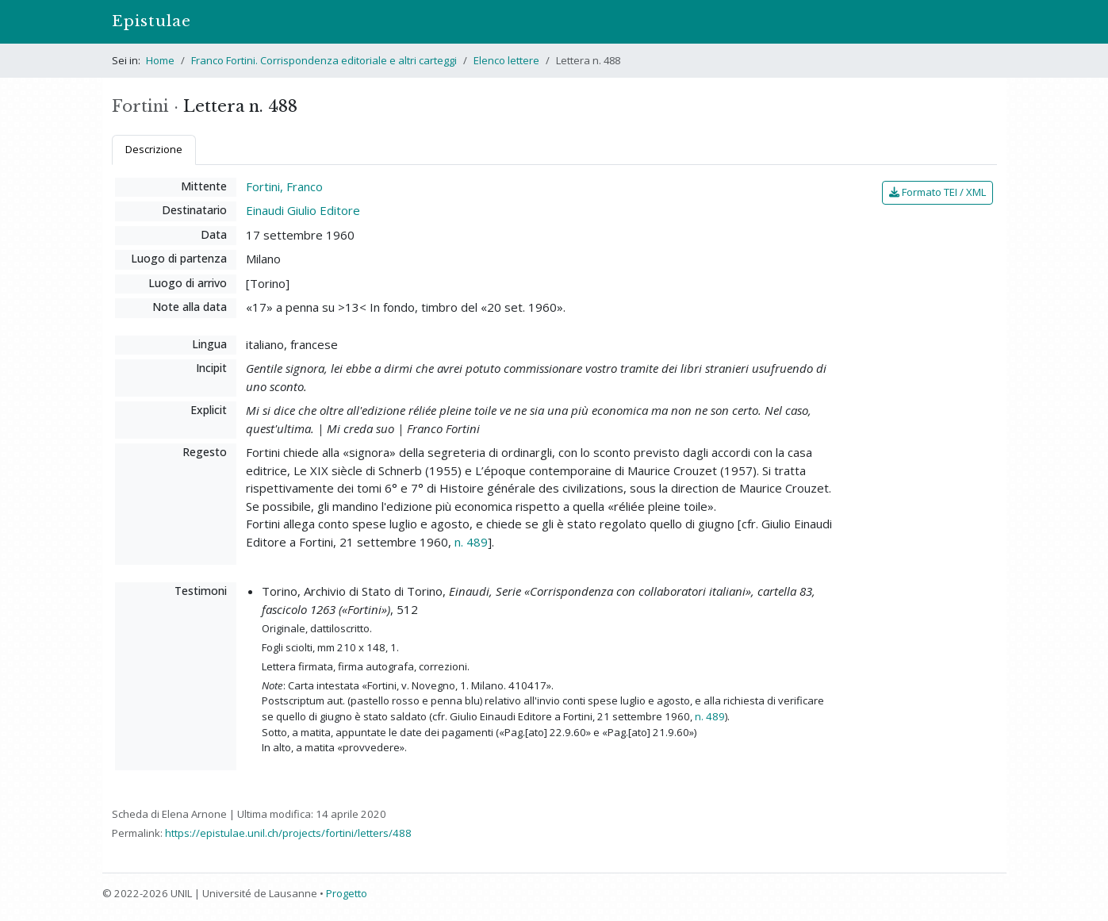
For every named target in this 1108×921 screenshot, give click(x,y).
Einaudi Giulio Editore (303, 210)
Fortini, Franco (284, 186)
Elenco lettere (506, 60)
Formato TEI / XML (937, 192)
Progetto (346, 893)
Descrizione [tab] (153, 149)
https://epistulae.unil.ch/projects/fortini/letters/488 (288, 833)
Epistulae (151, 21)
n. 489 (471, 542)
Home (160, 60)
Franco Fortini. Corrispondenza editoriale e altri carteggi (324, 60)
